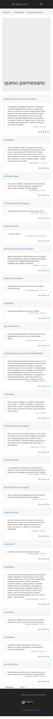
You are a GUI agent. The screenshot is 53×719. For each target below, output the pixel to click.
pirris (37, 413)
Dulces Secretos (11, 512)
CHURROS (9, 303)
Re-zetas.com (20, 4)
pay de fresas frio (11, 326)
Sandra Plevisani (11, 460)
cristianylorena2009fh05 (32, 676)
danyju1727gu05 (34, 313)
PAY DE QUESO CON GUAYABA (18, 249)
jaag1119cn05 (35, 447)
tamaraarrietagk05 (33, 553)
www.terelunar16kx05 (32, 235)
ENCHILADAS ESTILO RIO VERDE (20, 99)
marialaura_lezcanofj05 (32, 624)
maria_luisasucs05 (33, 474)
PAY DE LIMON (11, 664)
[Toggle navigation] (41, 4)
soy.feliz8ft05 (35, 651)
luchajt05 (36, 265)
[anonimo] (36, 127)
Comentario (9, 140)
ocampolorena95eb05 (32, 340)
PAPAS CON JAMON (13, 278)
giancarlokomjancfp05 (32, 599)
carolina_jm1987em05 (32, 381)
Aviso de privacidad (30, 710)
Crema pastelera (11, 226)
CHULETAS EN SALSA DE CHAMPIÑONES (23, 353)
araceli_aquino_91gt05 (32, 290)
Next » (23, 687)
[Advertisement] (26, 51)
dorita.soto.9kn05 (34, 163)
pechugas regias (11, 176)
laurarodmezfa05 (34, 190)
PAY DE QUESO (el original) (16, 203)
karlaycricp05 (35, 213)
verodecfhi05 (35, 531)
